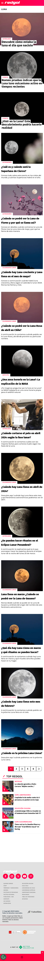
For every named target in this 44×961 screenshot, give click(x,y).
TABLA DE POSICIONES (28, 896)
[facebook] (5, 876)
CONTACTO (6, 899)
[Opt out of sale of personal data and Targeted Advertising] (3, 957)
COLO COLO (25, 885)
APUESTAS (25, 899)
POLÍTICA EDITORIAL (9, 894)
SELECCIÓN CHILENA (27, 883)
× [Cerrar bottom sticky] (42, 952)
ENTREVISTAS (7, 903)
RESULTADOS (25, 894)
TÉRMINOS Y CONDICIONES (11, 888)
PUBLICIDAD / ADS (9, 896)
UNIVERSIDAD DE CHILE (28, 888)
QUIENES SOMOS (8, 883)
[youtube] (24, 876)
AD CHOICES (7, 901)
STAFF (5, 885)
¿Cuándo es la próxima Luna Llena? (21, 753)
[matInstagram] (11, 876)
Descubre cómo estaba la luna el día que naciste (19, 43)
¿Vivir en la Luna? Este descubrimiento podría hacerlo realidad (22, 124)
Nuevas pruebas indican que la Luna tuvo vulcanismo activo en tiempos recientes (22, 83)
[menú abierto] (2, 3)
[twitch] (30, 876)
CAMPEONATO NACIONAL (29, 892)
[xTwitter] (18, 876)
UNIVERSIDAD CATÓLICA (28, 890)
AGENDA (6, 890)
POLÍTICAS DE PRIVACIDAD (11, 892)
